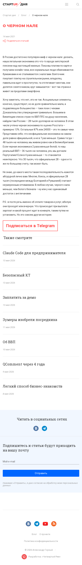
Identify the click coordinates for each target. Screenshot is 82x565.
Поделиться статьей (16, 40)
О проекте (44, 534)
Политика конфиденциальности (41, 541)
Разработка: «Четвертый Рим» (45, 556)
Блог (34, 534)
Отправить (41, 473)
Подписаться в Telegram (30, 225)
